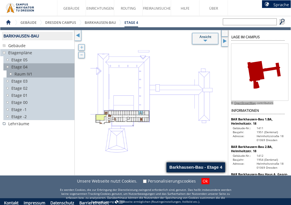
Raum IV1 (23, 74)
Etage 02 (19, 88)
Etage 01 (19, 95)
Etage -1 (19, 109)
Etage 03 (19, 81)
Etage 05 (19, 59)
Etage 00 (19, 102)
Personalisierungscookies (172, 181)
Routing (128, 8)
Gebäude (71, 8)
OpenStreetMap (245, 103)
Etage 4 (131, 22)
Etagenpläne (20, 52)
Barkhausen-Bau (100, 22)
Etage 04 (19, 67)
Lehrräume (18, 123)
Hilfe (185, 8)
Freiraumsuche (157, 8)
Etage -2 (19, 116)
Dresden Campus (60, 22)
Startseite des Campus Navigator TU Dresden (26, 10)
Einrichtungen (100, 8)
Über (213, 8)
